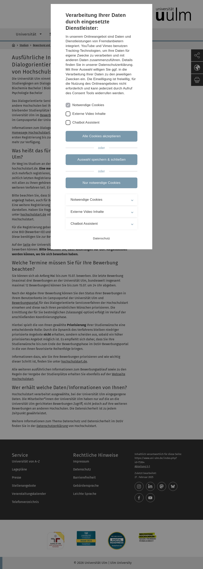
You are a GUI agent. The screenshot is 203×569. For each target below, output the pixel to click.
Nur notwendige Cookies (102, 183)
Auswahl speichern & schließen (101, 159)
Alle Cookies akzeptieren (101, 136)
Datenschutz (101, 238)
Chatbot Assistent (86, 122)
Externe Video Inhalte (89, 114)
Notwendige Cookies (88, 105)
